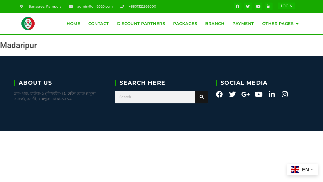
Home (73, 23)
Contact (98, 23)
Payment (243, 23)
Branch (214, 23)
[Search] (201, 97)
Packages (185, 23)
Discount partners (141, 23)
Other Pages (280, 23)
